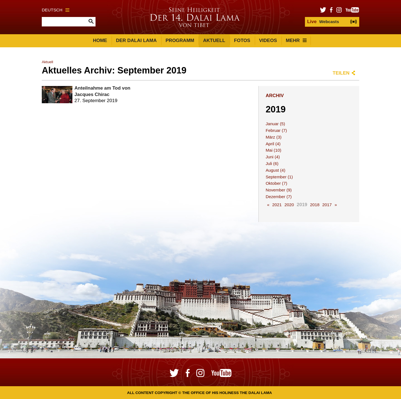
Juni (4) (273, 156)
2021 (277, 204)
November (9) (279, 190)
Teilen (341, 73)
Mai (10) (273, 150)
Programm (180, 40)
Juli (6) (272, 163)
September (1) (279, 176)
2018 (314, 204)
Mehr (296, 40)
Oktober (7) (276, 183)
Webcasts (323, 21)
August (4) (275, 170)
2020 (289, 204)
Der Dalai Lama (136, 40)
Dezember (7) (279, 196)
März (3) (274, 137)
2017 (327, 204)
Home (100, 40)
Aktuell (214, 40)
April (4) (273, 143)
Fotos (242, 40)
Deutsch (55, 10)
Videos (268, 40)
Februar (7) (276, 130)
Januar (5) (275, 123)
